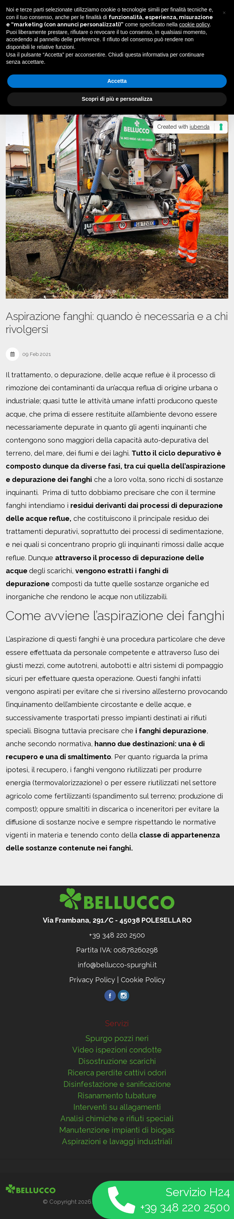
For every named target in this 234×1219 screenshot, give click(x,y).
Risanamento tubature (117, 1095)
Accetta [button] (117, 81)
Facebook (110, 995)
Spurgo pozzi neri (117, 1038)
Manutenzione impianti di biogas (117, 1130)
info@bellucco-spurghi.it (117, 965)
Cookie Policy (143, 980)
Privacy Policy (92, 980)
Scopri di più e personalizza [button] (117, 99)
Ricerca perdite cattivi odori (117, 1072)
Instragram (123, 995)
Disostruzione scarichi (117, 1061)
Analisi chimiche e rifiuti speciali (117, 1118)
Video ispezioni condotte (117, 1049)
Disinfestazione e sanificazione (117, 1084)
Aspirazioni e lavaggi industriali (117, 1141)
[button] (224, 12)
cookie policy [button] (194, 24)
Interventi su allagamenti (117, 1107)
